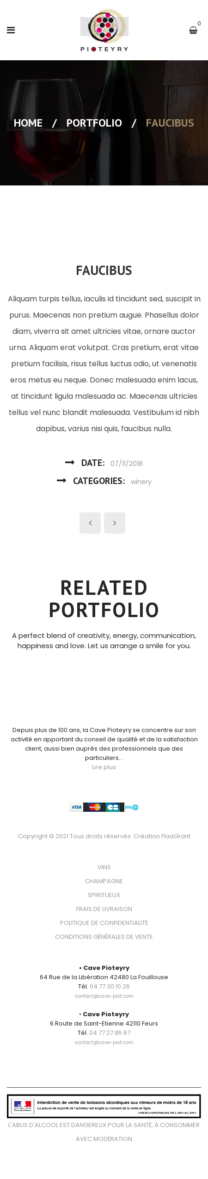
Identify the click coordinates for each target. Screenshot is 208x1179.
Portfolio (94, 122)
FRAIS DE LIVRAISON (104, 909)
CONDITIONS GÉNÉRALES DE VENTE (104, 936)
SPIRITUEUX (104, 895)
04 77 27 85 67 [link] (109, 1032)
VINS (104, 867)
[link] (104, 991)
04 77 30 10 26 (110, 986)
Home (28, 122)
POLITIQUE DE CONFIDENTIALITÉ (104, 922)
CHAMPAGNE (104, 881)
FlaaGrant (175, 836)
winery (141, 481)
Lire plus (104, 767)
